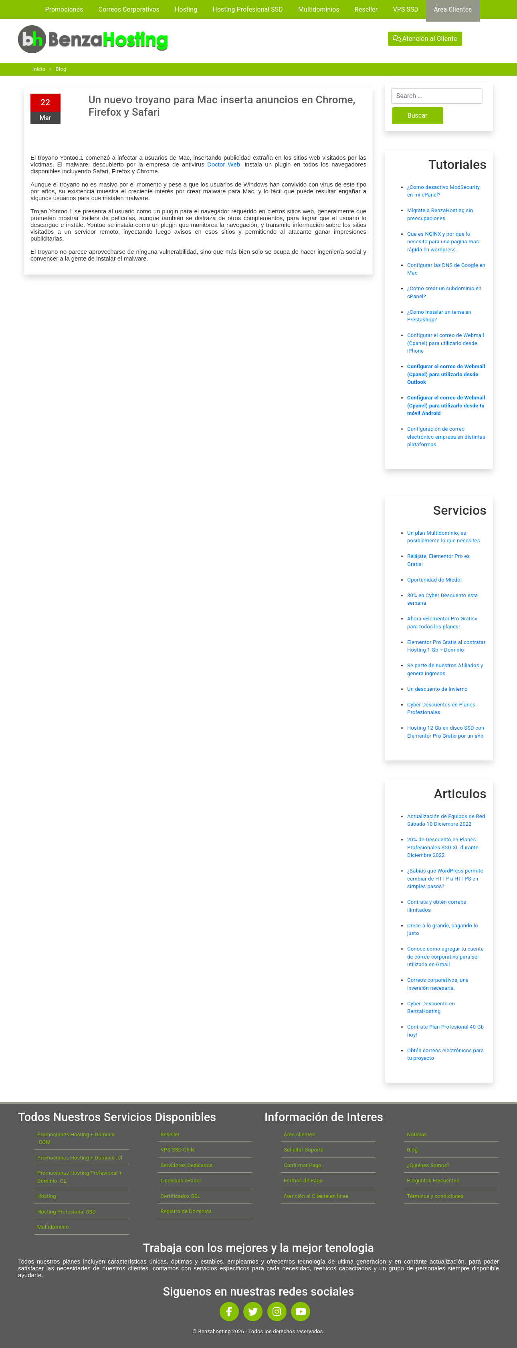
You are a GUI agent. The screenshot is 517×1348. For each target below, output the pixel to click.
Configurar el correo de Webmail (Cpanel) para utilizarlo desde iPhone (445, 343)
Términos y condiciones (435, 1196)
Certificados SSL (180, 1196)
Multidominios (318, 9)
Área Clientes (453, 9)
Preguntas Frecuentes (433, 1180)
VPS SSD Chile (178, 1150)
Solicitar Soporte (304, 1150)
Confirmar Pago (302, 1165)
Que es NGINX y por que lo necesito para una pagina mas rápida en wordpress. (443, 242)
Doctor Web (223, 164)
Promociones (64, 9)
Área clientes (299, 1134)
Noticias (417, 1134)
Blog (61, 69)
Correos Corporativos (129, 9)
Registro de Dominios (186, 1211)
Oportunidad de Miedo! (434, 580)
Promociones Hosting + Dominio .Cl (79, 1158)
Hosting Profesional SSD (248, 9)
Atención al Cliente (425, 38)
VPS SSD (405, 9)
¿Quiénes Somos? (428, 1165)
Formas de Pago (303, 1180)
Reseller (366, 9)
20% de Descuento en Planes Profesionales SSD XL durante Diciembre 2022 (443, 847)
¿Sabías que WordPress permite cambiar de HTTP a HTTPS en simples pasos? (445, 878)
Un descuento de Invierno (437, 689)
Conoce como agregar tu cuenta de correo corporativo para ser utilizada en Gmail (445, 956)
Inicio (38, 69)
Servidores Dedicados (187, 1165)
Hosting (186, 9)
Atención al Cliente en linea (316, 1196)
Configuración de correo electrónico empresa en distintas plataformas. (446, 436)
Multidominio (53, 1227)
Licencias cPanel (181, 1180)
